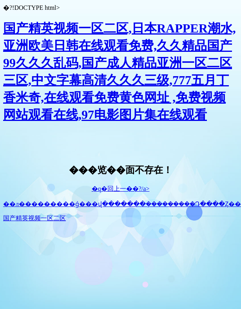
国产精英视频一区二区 (34, 218)
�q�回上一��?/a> (121, 188)
